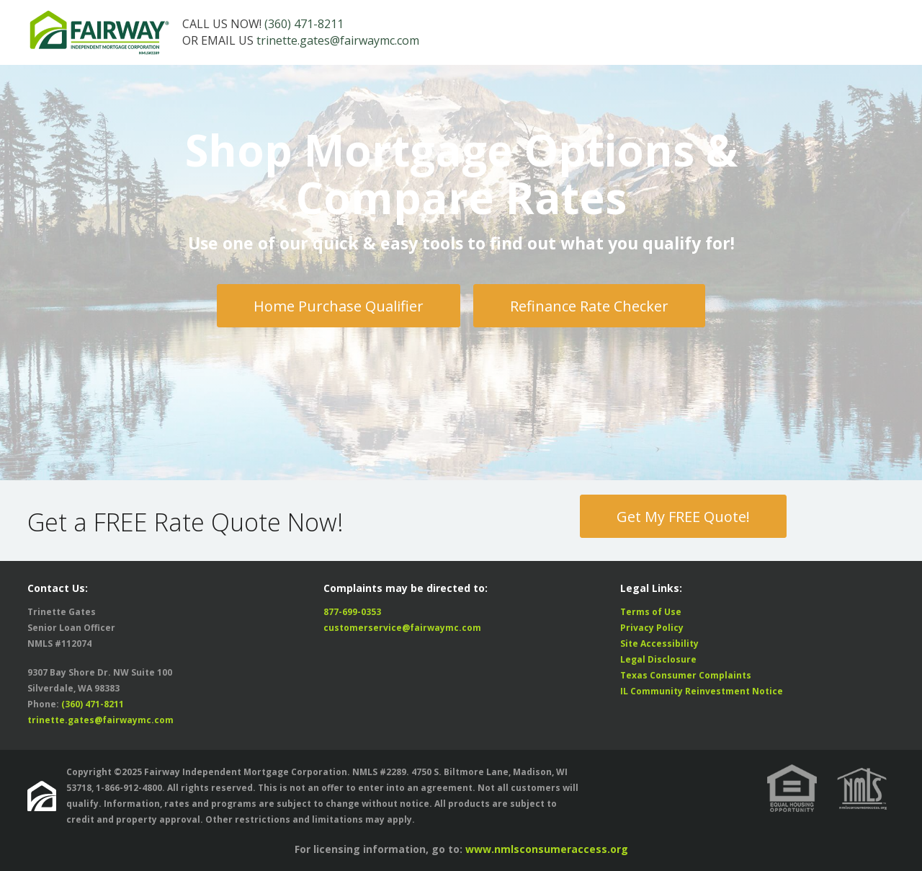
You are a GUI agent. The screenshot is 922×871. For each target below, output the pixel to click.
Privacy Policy (652, 628)
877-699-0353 (352, 612)
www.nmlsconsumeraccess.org (546, 849)
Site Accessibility (659, 643)
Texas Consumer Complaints (685, 675)
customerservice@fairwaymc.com (402, 628)
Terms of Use (650, 612)
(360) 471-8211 (304, 24)
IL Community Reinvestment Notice (701, 691)
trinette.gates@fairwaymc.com (337, 40)
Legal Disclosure (658, 659)
